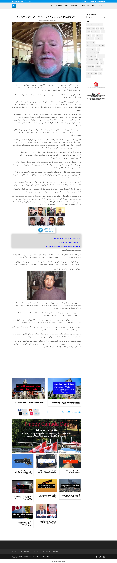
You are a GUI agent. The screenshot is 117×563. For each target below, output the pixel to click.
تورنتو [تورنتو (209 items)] (93, 35)
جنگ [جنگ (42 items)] (88, 42)
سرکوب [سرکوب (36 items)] (102, 56)
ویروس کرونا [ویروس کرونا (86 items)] (95, 70)
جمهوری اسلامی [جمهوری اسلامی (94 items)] (90, 38)
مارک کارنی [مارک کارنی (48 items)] (96, 63)
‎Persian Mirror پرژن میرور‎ (71, 412)
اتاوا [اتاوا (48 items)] (101, 24)
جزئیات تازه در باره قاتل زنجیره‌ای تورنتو (69, 242)
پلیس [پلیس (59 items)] (88, 73)
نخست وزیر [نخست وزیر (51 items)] (97, 66)
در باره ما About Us (91, 1)
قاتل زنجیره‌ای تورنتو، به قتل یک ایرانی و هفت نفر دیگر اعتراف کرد (62, 246)
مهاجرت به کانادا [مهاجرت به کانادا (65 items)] (90, 66)
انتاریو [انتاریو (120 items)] (97, 28)
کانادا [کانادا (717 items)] (92, 73)
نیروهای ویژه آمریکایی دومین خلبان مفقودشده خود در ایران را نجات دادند (23, 472)
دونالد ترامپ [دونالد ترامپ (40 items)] (96, 52)
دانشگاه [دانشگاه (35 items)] (88, 49)
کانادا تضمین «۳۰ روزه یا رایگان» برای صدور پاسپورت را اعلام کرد (47, 471)
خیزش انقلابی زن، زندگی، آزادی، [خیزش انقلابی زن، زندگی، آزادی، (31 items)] (93, 45)
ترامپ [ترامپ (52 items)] (102, 31)
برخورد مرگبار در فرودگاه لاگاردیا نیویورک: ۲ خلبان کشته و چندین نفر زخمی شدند (23, 498)
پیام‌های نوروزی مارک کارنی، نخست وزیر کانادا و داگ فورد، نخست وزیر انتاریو (48, 522)
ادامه (47, 441)
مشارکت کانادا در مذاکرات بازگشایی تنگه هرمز (72, 471)
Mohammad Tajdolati (44, 20)
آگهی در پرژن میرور (101, 1)
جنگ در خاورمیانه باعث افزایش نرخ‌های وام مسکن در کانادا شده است (47, 496)
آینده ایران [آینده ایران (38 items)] (97, 24)
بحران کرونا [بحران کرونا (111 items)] (97, 31)
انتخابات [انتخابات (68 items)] (102, 28)
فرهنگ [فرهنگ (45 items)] (101, 59)
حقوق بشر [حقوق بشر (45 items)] (93, 42)
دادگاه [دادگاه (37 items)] (103, 45)
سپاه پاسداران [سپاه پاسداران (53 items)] (90, 59)
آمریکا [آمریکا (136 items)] (92, 24)
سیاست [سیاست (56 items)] (96, 59)
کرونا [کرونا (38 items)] (96, 73)
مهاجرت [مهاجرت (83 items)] (102, 63)
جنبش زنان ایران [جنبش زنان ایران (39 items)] (98, 38)
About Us (55, 551)
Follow (24, 410)
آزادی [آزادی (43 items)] (88, 24)
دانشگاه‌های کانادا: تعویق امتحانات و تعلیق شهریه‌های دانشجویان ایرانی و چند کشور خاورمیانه (66, 402)
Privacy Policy (46, 551)
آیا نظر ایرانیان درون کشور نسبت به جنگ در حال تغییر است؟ (71, 495)
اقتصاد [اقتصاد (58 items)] (93, 28)
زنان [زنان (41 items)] (98, 56)
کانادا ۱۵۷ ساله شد (46, 429)
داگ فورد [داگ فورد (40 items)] (94, 49)
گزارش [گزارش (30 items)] (88, 77)
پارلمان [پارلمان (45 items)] (101, 70)
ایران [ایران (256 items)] (92, 31)
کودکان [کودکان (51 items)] (99, 73)
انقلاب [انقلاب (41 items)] (88, 31)
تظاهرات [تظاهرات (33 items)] (89, 35)
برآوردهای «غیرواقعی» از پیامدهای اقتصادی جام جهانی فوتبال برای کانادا (24, 523)
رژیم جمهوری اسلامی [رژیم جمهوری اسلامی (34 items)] (91, 56)
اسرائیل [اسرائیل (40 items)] (88, 28)
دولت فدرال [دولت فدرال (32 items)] (89, 52)
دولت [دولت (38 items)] (98, 49)
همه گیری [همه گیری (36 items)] (89, 70)
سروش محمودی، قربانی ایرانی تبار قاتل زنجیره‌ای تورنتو (65, 238)
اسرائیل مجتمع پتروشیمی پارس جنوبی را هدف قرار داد (29, 402)
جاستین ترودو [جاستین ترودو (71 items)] (99, 35)
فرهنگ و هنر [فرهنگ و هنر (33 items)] (89, 63)
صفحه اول (84, 1)
